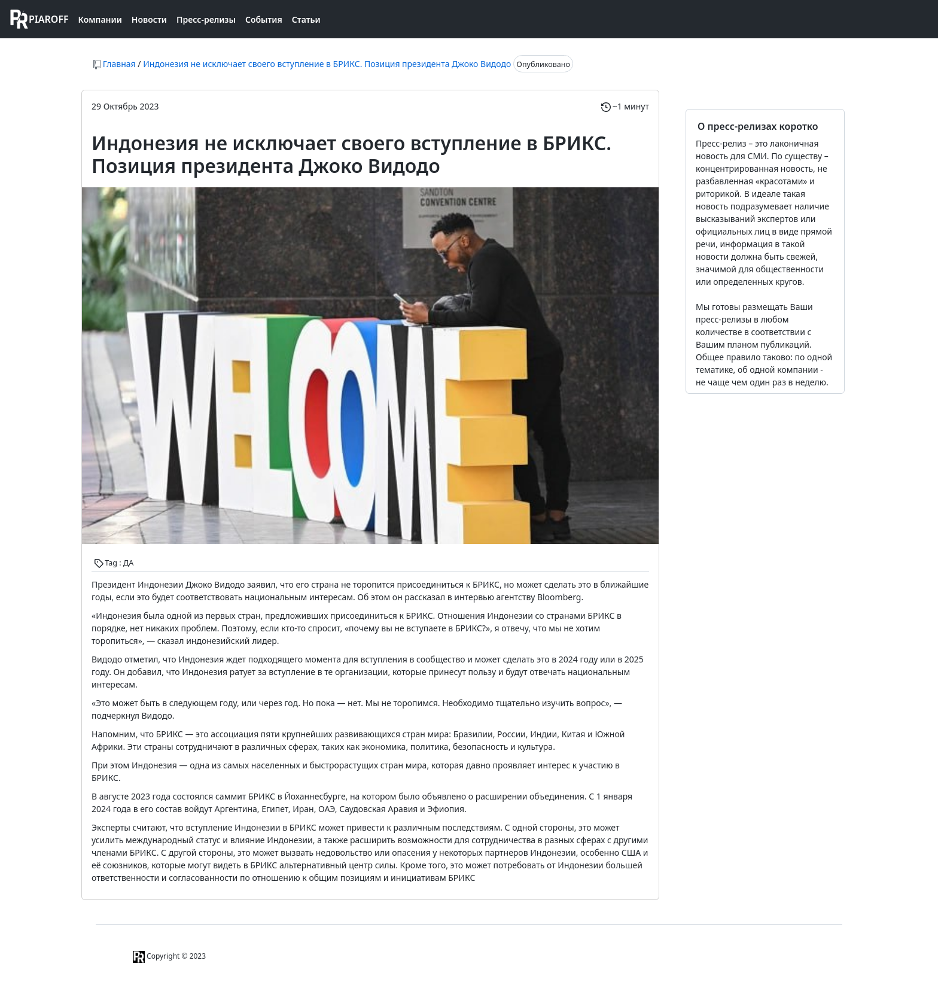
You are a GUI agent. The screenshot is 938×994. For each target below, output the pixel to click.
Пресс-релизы (206, 19)
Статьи (306, 19)
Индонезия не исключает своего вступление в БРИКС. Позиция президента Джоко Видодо (327, 63)
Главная (119, 63)
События (263, 19)
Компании (100, 19)
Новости (149, 19)
